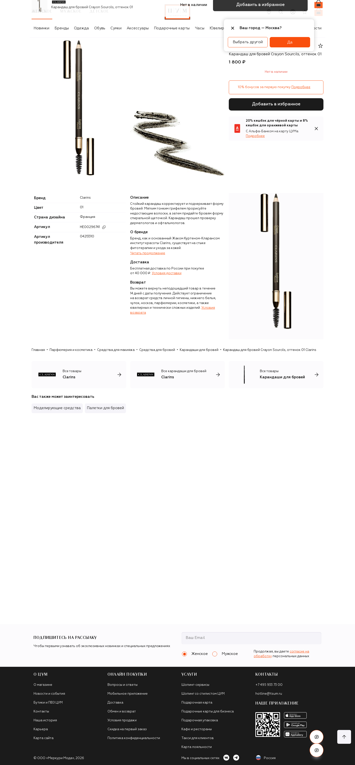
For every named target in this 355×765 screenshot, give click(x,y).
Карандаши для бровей (199, 350)
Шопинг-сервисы (195, 685)
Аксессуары (138, 28)
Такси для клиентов (197, 738)
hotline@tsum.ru (268, 693)
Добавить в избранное (276, 104)
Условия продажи (122, 720)
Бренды (61, 28)
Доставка (115, 702)
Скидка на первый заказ (127, 729)
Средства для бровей (157, 350)
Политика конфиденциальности (133, 738)
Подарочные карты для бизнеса (207, 711)
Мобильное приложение (127, 693)
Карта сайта (43, 738)
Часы (199, 28)
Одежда (81, 28)
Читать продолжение (147, 253)
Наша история (45, 720)
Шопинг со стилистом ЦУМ (203, 693)
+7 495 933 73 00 (269, 685)
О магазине (43, 685)
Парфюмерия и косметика (71, 350)
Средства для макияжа (116, 350)
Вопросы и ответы (122, 685)
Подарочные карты (172, 28)
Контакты (41, 711)
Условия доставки (166, 273)
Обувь (99, 28)
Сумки (116, 28)
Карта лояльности (196, 747)
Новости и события (49, 693)
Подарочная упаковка (199, 720)
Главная (38, 350)
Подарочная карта (196, 702)
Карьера (41, 729)
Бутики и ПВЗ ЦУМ (48, 702)
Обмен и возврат (121, 711)
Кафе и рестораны (196, 729)
